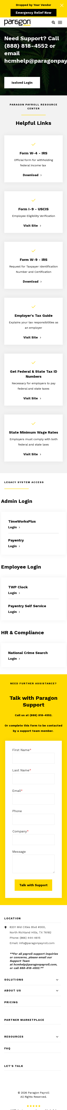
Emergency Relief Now (33, 12)
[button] (53, 22)
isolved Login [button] (22, 82)
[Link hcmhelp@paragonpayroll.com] (34, 964)
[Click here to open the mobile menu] (60, 22)
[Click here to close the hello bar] (61, 5)
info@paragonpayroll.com (36, 943)
